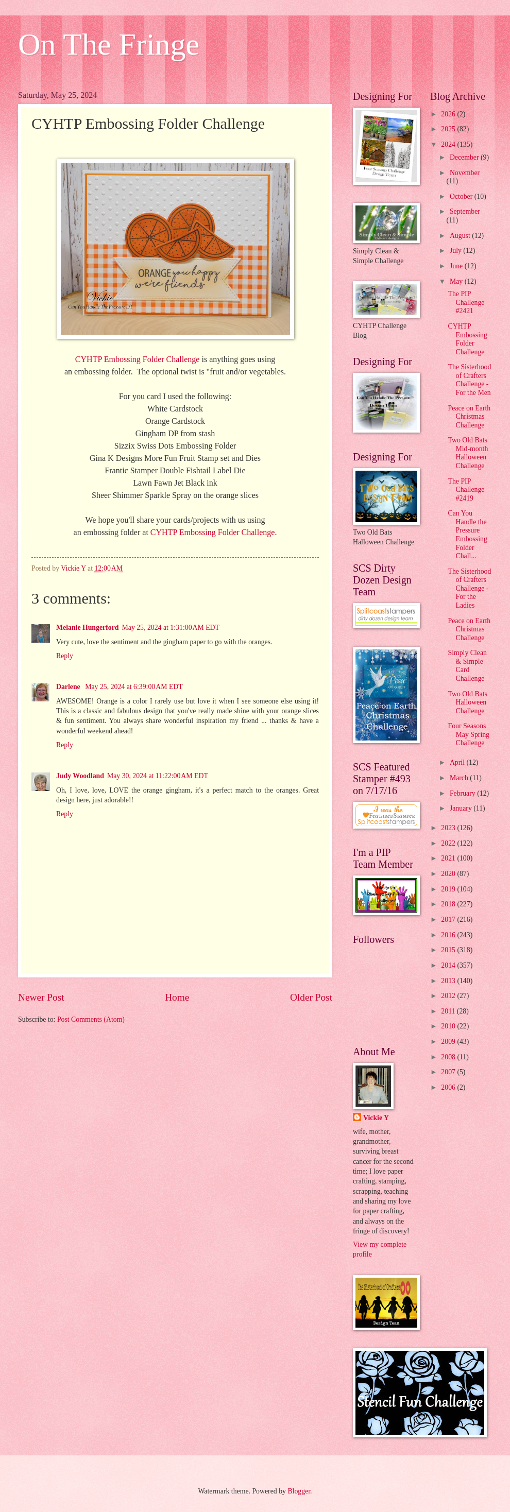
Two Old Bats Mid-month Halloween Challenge (468, 453)
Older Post (311, 997)
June (457, 266)
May (457, 281)
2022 (449, 843)
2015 (449, 950)
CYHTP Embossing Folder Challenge (137, 359)
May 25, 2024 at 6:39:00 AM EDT (134, 687)
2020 (449, 874)
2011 (449, 1011)
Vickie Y (376, 1118)
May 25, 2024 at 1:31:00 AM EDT (170, 627)
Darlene (69, 687)
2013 (449, 981)
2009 (449, 1041)
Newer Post (41, 997)
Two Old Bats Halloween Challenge (467, 702)
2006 (449, 1087)
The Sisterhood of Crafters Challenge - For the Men (469, 380)
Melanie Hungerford (87, 627)
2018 (449, 904)
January (461, 808)
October (462, 196)
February (463, 793)
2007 (449, 1072)
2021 (449, 858)
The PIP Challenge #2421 (466, 302)
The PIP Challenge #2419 (466, 489)
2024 (449, 144)
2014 (449, 965)
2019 (449, 889)
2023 (449, 828)
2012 (449, 996)
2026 (449, 114)
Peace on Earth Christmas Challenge (469, 416)
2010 (449, 1026)
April (458, 762)
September (465, 211)
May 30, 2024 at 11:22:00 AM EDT (157, 776)
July (456, 250)
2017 (449, 919)
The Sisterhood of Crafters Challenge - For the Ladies (469, 588)
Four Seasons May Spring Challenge (468, 734)
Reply (64, 656)
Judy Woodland (80, 776)
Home (177, 997)
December (465, 157)
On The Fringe (108, 44)
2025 (449, 129)
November (465, 173)
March (460, 778)
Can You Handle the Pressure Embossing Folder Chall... (467, 534)
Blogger (298, 1491)
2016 (449, 935)
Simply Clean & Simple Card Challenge (467, 665)
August (461, 235)
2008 (449, 1057)
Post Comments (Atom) (91, 1019)
